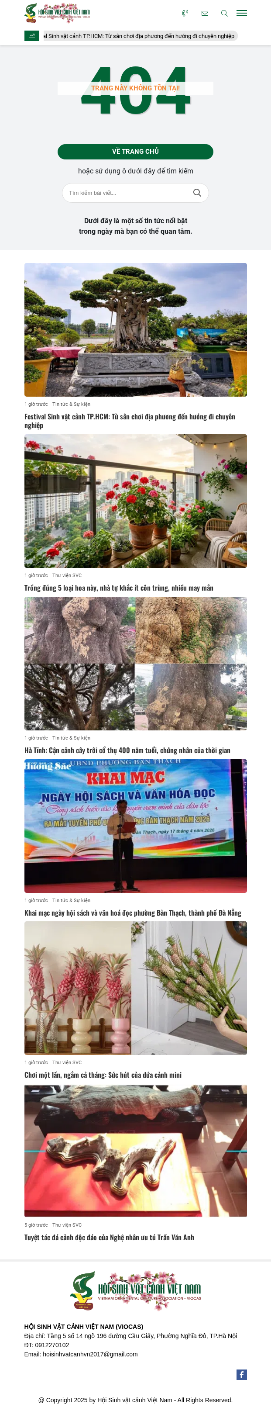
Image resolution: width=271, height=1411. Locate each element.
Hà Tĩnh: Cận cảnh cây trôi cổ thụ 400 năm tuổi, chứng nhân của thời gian (127, 750)
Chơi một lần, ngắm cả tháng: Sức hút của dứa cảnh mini (103, 1074)
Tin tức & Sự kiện (71, 404)
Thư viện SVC (67, 575)
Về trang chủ (135, 152)
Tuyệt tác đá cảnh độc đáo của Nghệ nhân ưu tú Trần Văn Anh (109, 1237)
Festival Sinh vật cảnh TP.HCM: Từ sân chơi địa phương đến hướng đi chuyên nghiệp (136, 36)
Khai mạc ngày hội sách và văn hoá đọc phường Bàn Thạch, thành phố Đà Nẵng (132, 912)
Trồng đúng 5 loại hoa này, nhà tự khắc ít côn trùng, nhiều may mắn (118, 587)
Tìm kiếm (197, 193)
